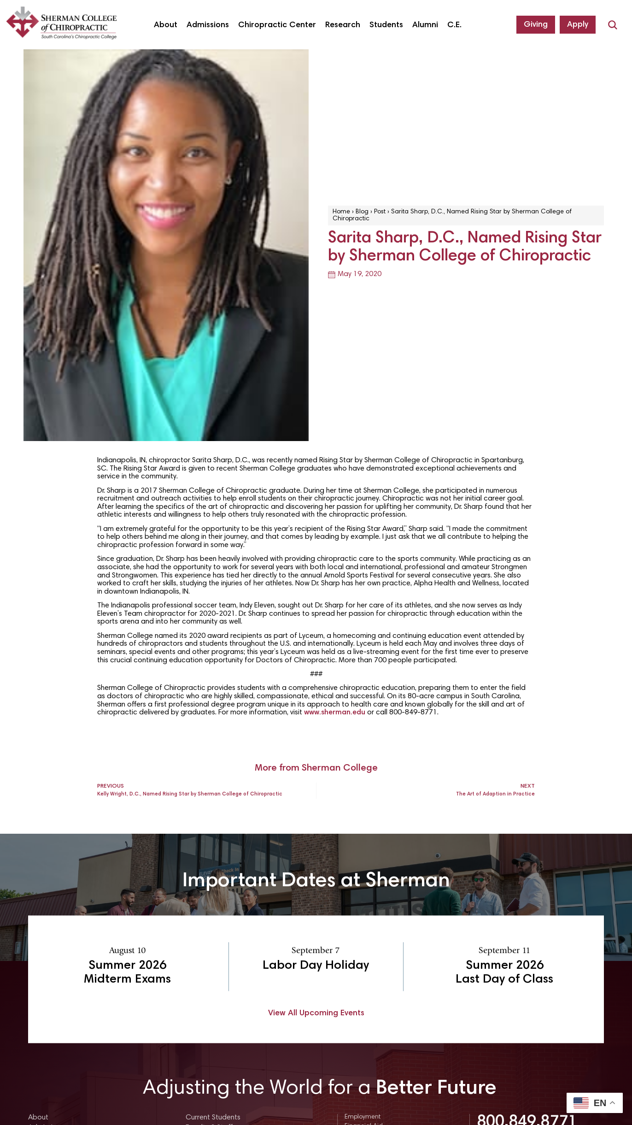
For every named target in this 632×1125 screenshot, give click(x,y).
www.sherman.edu (334, 712)
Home (341, 212)
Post (380, 212)
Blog (362, 212)
